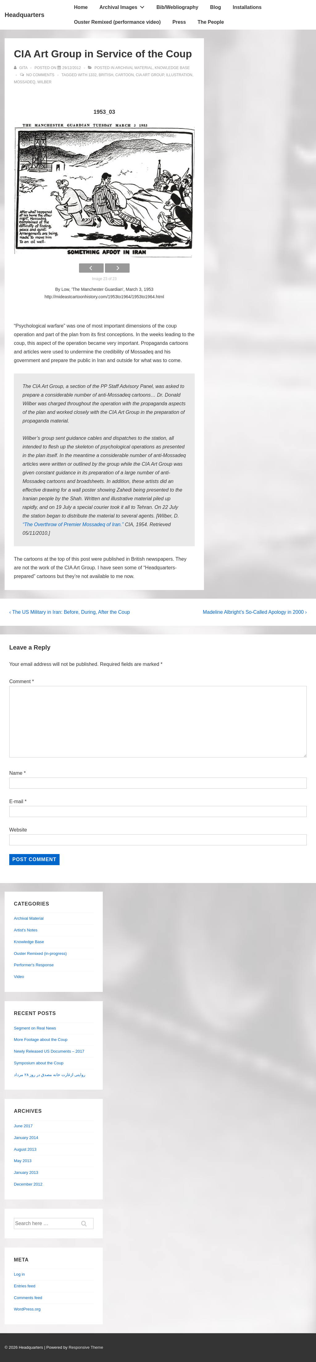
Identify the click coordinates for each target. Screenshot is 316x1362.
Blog (215, 7)
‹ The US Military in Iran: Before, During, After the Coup (69, 612)
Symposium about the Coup (38, 1063)
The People (211, 22)
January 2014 (26, 1137)
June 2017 (23, 1126)
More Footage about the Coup (40, 1039)
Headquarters (24, 14)
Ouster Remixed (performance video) (117, 22)
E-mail (16, 801)
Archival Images (123, 6)
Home (81, 7)
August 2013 (25, 1149)
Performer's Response (34, 965)
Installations (247, 7)
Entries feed (24, 1286)
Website (18, 829)
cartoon (124, 75)
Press (179, 22)
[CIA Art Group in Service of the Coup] (71, 68)
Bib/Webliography (177, 7)
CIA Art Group (150, 75)
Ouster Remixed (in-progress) (40, 953)
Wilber (44, 82)
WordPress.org (27, 1309)
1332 (92, 75)
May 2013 (22, 1160)
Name (16, 773)
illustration (179, 75)
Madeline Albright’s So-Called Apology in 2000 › (255, 612)
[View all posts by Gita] (21, 68)
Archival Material (134, 68)
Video (19, 976)
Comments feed (28, 1297)
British (106, 75)
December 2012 (28, 1184)
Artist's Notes (25, 930)
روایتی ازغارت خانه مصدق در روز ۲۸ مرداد (49, 1074)
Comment (21, 681)
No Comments (40, 75)
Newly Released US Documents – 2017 (49, 1051)
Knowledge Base (172, 68)
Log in (19, 1274)
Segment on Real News (35, 1028)
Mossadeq (24, 82)
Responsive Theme (86, 1347)
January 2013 (26, 1172)
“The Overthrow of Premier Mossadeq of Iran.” (73, 524)
